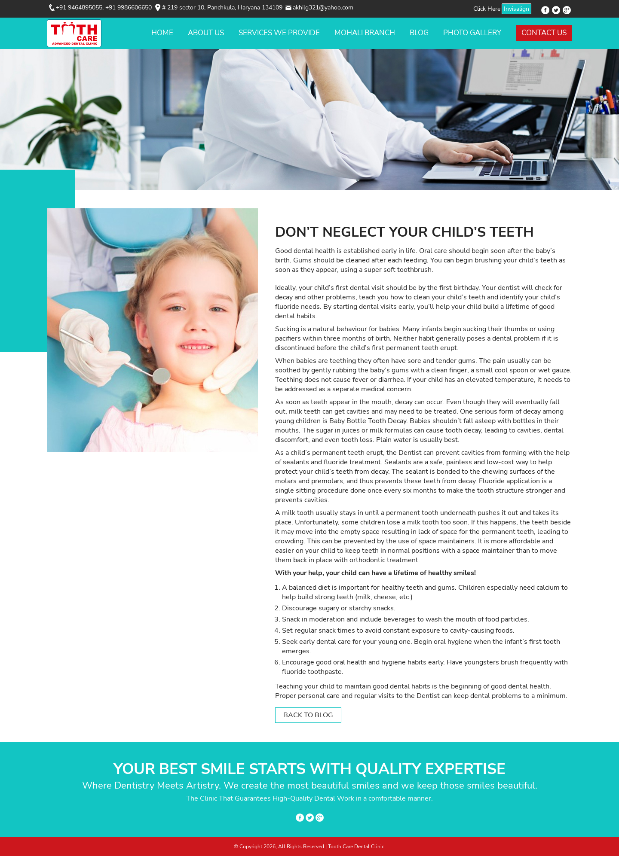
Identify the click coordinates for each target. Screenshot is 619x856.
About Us (206, 33)
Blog (419, 33)
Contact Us (544, 33)
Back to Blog (308, 715)
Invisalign (516, 9)
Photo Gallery (472, 33)
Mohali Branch (364, 33)
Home (162, 33)
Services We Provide (279, 33)
